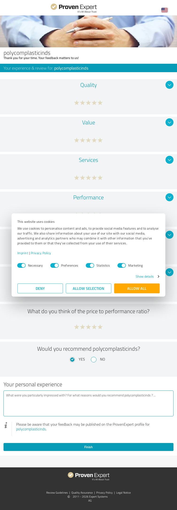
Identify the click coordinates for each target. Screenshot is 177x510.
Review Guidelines (57, 493)
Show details (144, 276)
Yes (82, 359)
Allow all (136, 288)
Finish (88, 447)
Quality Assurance (82, 493)
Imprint (22, 253)
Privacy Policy (41, 253)
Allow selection (88, 288)
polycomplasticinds (31, 429)
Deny (40, 288)
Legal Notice (123, 493)
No (102, 359)
